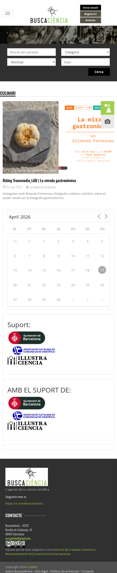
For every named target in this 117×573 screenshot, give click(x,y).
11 (88, 255)
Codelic (32, 567)
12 (102, 255)
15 (44, 270)
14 (29, 270)
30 (15, 241)
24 (73, 285)
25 (88, 285)
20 (15, 285)
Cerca (98, 72)
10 (73, 255)
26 (102, 285)
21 (29, 285)
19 (102, 269)
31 (29, 241)
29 (44, 299)
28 (29, 299)
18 (88, 270)
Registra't (90, 14)
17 (73, 270)
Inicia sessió (90, 7)
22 (44, 285)
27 (15, 299)
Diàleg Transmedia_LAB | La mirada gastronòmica (39, 180)
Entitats (90, 20)
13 (15, 270)
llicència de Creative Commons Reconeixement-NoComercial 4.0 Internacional (50, 552)
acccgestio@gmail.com (18, 538)
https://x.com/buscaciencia (24, 503)
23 (58, 285)
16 (58, 270)
